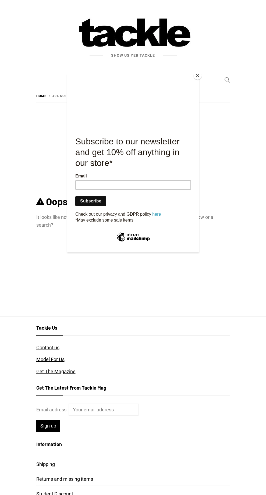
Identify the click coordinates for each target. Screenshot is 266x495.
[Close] (198, 76)
